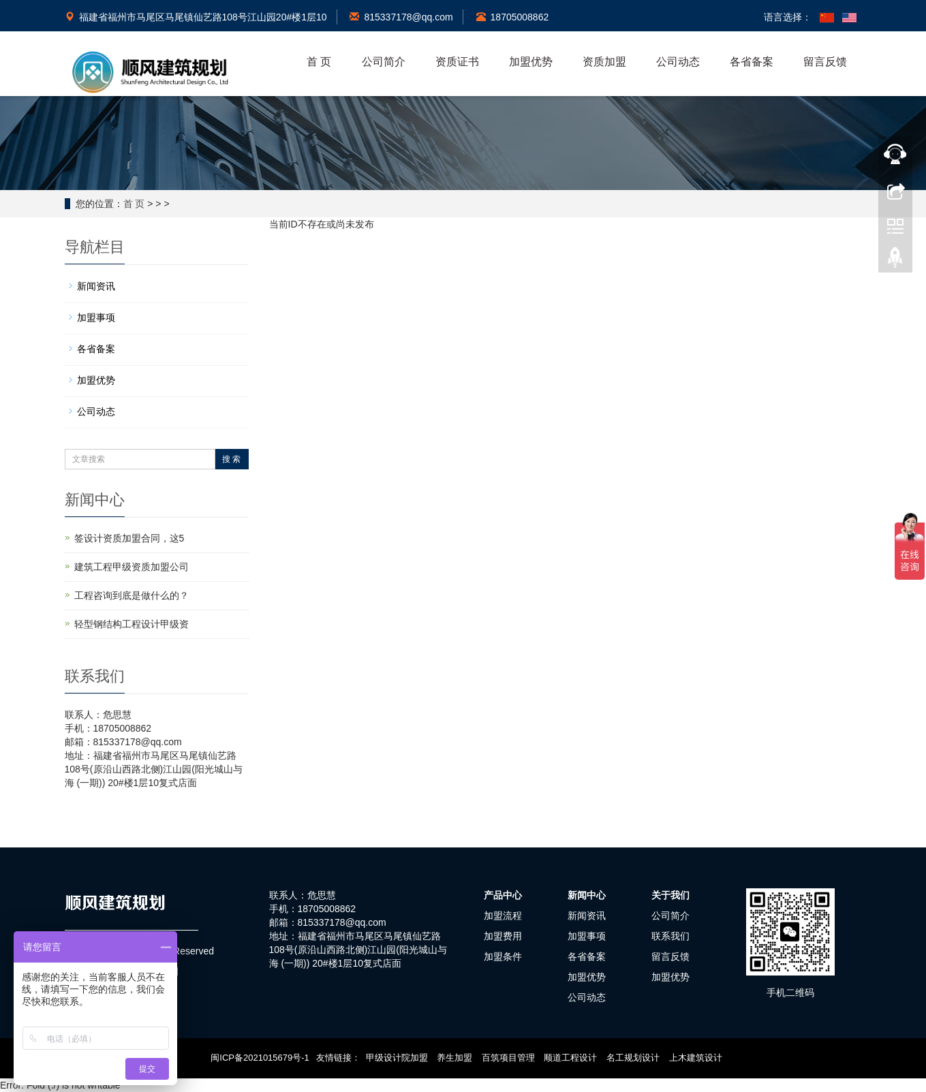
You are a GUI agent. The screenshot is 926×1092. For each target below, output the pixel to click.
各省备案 (751, 61)
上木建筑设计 (695, 1057)
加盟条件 (503, 956)
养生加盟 (454, 1057)
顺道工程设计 (570, 1057)
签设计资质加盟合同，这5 (129, 538)
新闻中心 (587, 895)
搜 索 (231, 459)
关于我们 (670, 895)
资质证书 (457, 61)
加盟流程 (503, 915)
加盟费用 (503, 936)
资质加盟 (604, 61)
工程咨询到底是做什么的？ (131, 595)
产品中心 (503, 895)
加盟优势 (531, 61)
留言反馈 (825, 61)
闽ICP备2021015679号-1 (260, 1057)
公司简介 (383, 61)
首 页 (319, 61)
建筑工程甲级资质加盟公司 (131, 566)
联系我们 (670, 936)
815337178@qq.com (401, 17)
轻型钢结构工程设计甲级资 (131, 624)
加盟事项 (96, 317)
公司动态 (678, 61)
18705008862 (512, 17)
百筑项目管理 (508, 1057)
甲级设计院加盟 (397, 1057)
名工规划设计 (633, 1057)
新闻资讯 (96, 286)
